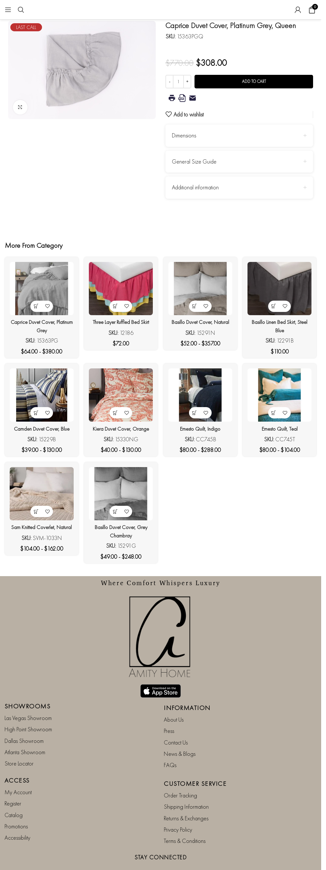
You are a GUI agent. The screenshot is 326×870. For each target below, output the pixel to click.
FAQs (170, 748)
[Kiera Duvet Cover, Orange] (120, 395)
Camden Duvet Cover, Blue (40, 427)
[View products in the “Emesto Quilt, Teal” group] (275, 411)
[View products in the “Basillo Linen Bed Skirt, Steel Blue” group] (275, 303)
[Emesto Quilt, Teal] (281, 395)
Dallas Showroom (24, 723)
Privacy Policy (178, 812)
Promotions (16, 809)
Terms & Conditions (184, 824)
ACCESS (17, 763)
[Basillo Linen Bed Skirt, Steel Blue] (281, 287)
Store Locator (19, 746)
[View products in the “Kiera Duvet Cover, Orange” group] (115, 411)
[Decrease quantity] (169, 81)
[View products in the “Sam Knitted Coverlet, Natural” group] (34, 511)
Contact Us (176, 725)
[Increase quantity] (187, 81)
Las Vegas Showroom (28, 701)
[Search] (21, 9)
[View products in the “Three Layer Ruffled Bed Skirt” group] (115, 303)
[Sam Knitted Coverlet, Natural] (40, 495)
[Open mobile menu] (8, 9)
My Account (18, 775)
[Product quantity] (178, 81)
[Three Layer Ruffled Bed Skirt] (120, 287)
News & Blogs (179, 736)
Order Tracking (180, 778)
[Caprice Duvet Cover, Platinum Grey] (40, 287)
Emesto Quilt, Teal (281, 427)
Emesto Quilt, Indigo (201, 427)
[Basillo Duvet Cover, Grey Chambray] (120, 495)
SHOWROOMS (28, 689)
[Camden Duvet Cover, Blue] (40, 395)
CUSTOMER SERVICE (195, 766)
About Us (174, 702)
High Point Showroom (28, 712)
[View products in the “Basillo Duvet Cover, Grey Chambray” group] (115, 511)
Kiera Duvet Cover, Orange (120, 427)
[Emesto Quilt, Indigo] (200, 395)
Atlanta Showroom (25, 735)
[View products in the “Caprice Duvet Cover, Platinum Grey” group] (34, 303)
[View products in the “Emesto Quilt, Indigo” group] (195, 411)
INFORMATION (187, 690)
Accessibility (17, 821)
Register (13, 786)
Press (169, 713)
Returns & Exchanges (186, 801)
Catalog (14, 798)
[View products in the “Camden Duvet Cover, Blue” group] (34, 411)
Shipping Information (186, 789)
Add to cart (254, 81)
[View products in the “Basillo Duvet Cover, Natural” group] (195, 303)
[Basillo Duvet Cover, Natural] (200, 287)
